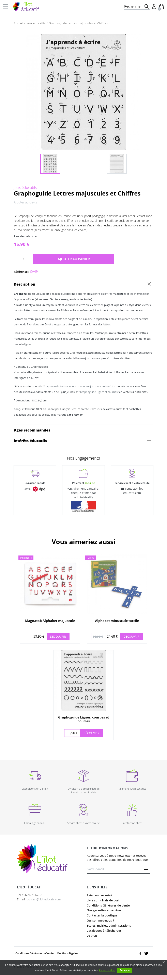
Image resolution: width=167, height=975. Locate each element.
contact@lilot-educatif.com (44, 899)
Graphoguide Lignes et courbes (99, 392)
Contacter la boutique (102, 915)
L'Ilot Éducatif (26, 6)
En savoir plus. (107, 970)
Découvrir (58, 636)
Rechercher (133, 6)
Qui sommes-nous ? (100, 920)
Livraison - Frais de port (103, 900)
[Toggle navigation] (5, 6)
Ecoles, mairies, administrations (109, 925)
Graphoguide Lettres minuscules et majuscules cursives (77, 386)
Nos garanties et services (104, 910)
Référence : (21, 272)
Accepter (125, 970)
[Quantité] (23, 259)
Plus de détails (25, 236)
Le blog (92, 935)
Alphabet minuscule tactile (117, 620)
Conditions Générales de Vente (108, 905)
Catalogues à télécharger (104, 931)
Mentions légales (67, 953)
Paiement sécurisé (99, 895)
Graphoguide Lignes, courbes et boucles (83, 719)
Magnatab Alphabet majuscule (50, 620)
